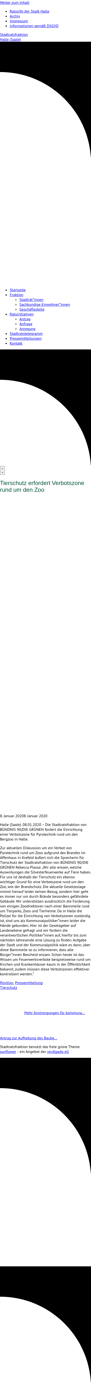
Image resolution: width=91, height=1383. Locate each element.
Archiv (15, 16)
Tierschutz (8, 987)
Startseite (18, 289)
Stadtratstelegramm (26, 333)
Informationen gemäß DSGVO (34, 25)
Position (6, 982)
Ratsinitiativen (22, 314)
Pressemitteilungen (25, 338)
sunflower (8, 1051)
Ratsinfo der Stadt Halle (29, 11)
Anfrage (25, 323)
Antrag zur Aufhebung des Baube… (41, 1037)
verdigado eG (58, 1051)
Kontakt (16, 343)
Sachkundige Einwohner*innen (44, 304)
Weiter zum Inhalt (14, 2)
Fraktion (16, 294)
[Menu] (2, 470)
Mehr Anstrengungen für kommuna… (42, 1012)
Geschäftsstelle (31, 309)
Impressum (19, 20)
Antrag (25, 318)
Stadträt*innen (31, 299)
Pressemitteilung (29, 982)
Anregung (27, 328)
